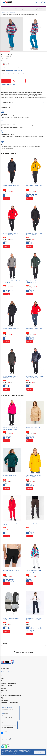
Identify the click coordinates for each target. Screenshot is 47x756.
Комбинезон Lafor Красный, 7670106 (10, 523)
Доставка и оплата (7, 681)
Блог (2, 678)
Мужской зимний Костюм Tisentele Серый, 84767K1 (11, 281)
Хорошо (39, 752)
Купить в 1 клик (18, 81)
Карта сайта (4, 700)
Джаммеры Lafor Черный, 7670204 (11, 570)
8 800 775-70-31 (7, 727)
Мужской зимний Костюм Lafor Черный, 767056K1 (10, 329)
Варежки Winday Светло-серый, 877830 (11, 619)
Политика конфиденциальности (11, 695)
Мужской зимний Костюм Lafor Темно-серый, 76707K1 (10, 376)
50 (23, 73)
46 (13, 73)
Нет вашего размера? (6, 76)
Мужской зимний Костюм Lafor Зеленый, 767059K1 (34, 281)
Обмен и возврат (6, 685)
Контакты (4, 693)
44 (8, 73)
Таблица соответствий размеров (14, 70)
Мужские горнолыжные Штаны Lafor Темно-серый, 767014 (34, 619)
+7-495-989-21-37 (8, 718)
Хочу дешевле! (4, 67)
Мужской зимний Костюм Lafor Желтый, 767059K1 (34, 186)
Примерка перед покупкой (8, 84)
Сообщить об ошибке (7, 672)
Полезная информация (8, 683)
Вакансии (4, 690)
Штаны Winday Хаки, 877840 (33, 523)
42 (3, 73)
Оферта (3, 698)
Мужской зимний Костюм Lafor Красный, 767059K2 (34, 329)
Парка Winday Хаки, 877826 (10, 475)
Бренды (3, 688)
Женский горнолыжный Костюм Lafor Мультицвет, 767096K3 (34, 571)
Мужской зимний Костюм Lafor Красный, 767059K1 (10, 234)
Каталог (3, 676)
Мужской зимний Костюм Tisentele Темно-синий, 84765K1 (35, 376)
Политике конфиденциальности (15, 752)
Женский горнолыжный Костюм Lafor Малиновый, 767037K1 (11, 428)
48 (18, 73)
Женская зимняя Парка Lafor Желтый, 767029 (33, 476)
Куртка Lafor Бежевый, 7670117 (34, 427)
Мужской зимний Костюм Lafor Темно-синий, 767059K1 (10, 186)
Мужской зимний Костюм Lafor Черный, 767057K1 (34, 234)
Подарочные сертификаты (9, 702)
